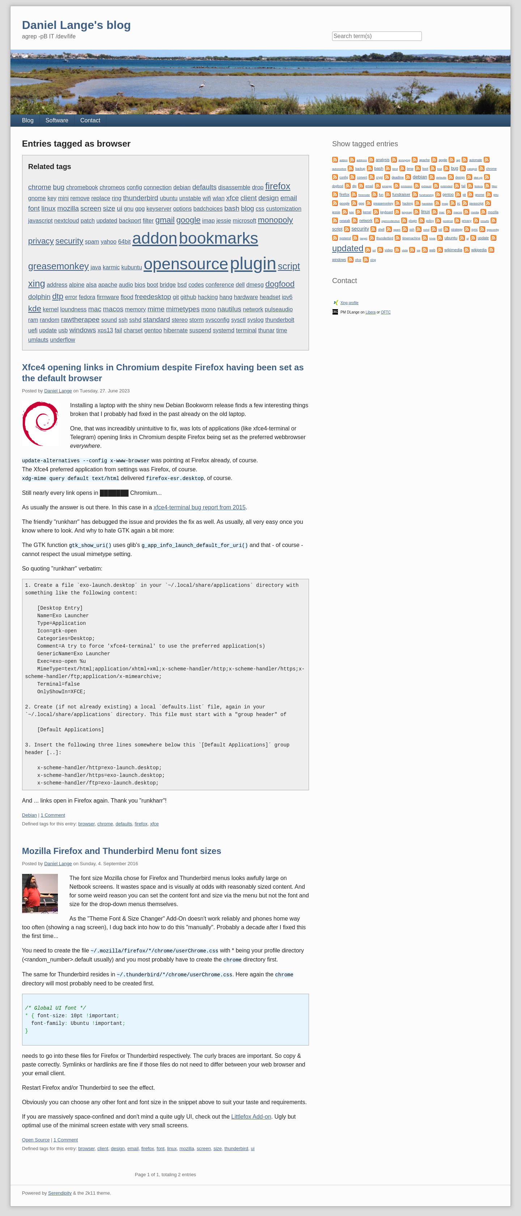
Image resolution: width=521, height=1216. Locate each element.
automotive (339, 169)
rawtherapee (80, 319)
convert (362, 177)
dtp (57, 296)
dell (240, 285)
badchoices (208, 209)
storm (196, 320)
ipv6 (287, 297)
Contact (90, 120)
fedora (87, 297)
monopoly (275, 219)
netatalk (344, 221)
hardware (246, 297)
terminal (246, 330)
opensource (186, 263)
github (188, 297)
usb (63, 330)
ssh (123, 320)
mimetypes (183, 309)
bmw (410, 169)
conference (220, 285)
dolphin (39, 296)
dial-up (478, 177)
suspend (200, 330)
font (34, 208)
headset (270, 297)
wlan (219, 198)
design (268, 198)
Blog (28, 120)
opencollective (390, 221)
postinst (448, 221)
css (260, 209)
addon (155, 238)
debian (182, 187)
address (57, 285)
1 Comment (53, 814)
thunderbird (140, 198)
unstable (190, 198)
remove (79, 198)
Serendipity (60, 1191)
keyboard (386, 212)
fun (381, 195)
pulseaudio (279, 309)
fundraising (426, 195)
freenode (364, 195)
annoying (404, 160)
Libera (370, 312)
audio (126, 285)
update (48, 330)
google (188, 219)
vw (418, 250)
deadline (398, 177)
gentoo (153, 330)
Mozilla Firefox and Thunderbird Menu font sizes (121, 850)
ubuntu (169, 198)
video (389, 250)
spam (92, 242)
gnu (129, 209)
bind (395, 169)
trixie (432, 238)
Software (57, 120)
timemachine (411, 238)
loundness (73, 309)
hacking (208, 297)
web (432, 250)
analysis (383, 160)
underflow (62, 340)
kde (34, 308)
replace (100, 198)
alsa (91, 285)
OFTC (386, 312)
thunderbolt (279, 320)
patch (88, 221)
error (71, 297)
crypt (379, 177)
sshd (135, 320)
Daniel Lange (58, 391)
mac (94, 309)
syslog (255, 320)
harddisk (427, 203)
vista (404, 250)
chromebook (82, 187)
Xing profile (349, 303)
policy (430, 221)
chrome (39, 187)
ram (33, 320)
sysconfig (218, 320)
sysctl (238, 320)
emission (406, 186)
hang (226, 297)
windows (82, 330)
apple (443, 160)
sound (109, 320)
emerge (387, 186)
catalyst (472, 169)
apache (108, 285)
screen (90, 208)
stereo (179, 320)
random (49, 320)
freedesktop (153, 296)
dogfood (280, 284)
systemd (223, 330)
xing (36, 283)
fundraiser (401, 194)
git (176, 297)
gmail (165, 219)
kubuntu (132, 267)
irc (458, 203)
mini (63, 198)
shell (381, 229)
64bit (124, 242)
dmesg (255, 285)
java (95, 267)
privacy (41, 240)
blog (247, 208)
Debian (29, 814)
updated (106, 221)
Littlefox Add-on (251, 1114)
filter (148, 221)
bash (232, 208)
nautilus (229, 309)
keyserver (159, 209)
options (182, 209)
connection (157, 187)
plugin (253, 263)
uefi (33, 330)
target (363, 238)
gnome (37, 198)
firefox (278, 186)
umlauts (38, 340)
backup (360, 169)
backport (130, 221)
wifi (207, 198)
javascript (40, 221)
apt (458, 160)
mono (208, 309)
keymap (407, 212)
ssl (440, 229)
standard (156, 319)
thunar (266, 330)
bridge (168, 285)
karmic (111, 267)
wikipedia (479, 250)
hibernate (176, 330)
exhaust (427, 186)
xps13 (105, 330)
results (484, 221)
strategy (456, 229)
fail (118, 330)
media (475, 212)
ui (119, 208)
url (374, 250)
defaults (204, 187)
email (288, 198)
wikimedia (453, 250)
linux (48, 208)
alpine (77, 285)
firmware (108, 297)
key (51, 198)
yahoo (109, 242)
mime (156, 309)
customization (283, 209)
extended (446, 186)
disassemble (234, 187)
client (249, 198)
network (253, 309)
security (69, 240)
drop (257, 187)
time (281, 330)
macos (113, 309)
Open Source (36, 1137)
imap (208, 221)
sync (474, 229)
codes (196, 285)
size (109, 208)
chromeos (112, 187)
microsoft (244, 221)
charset (133, 330)
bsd (182, 285)
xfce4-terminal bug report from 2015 (200, 507)
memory (135, 309)
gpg (140, 209)
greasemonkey (58, 266)
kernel (51, 309)
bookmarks (218, 238)
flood (127, 297)
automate (475, 160)
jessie (223, 221)
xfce (232, 198)
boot (152, 285)
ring (117, 198)
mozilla (68, 208)
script (289, 266)
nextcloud (66, 221)
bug (58, 187)
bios (140, 285)
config (134, 187)
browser (86, 822)
